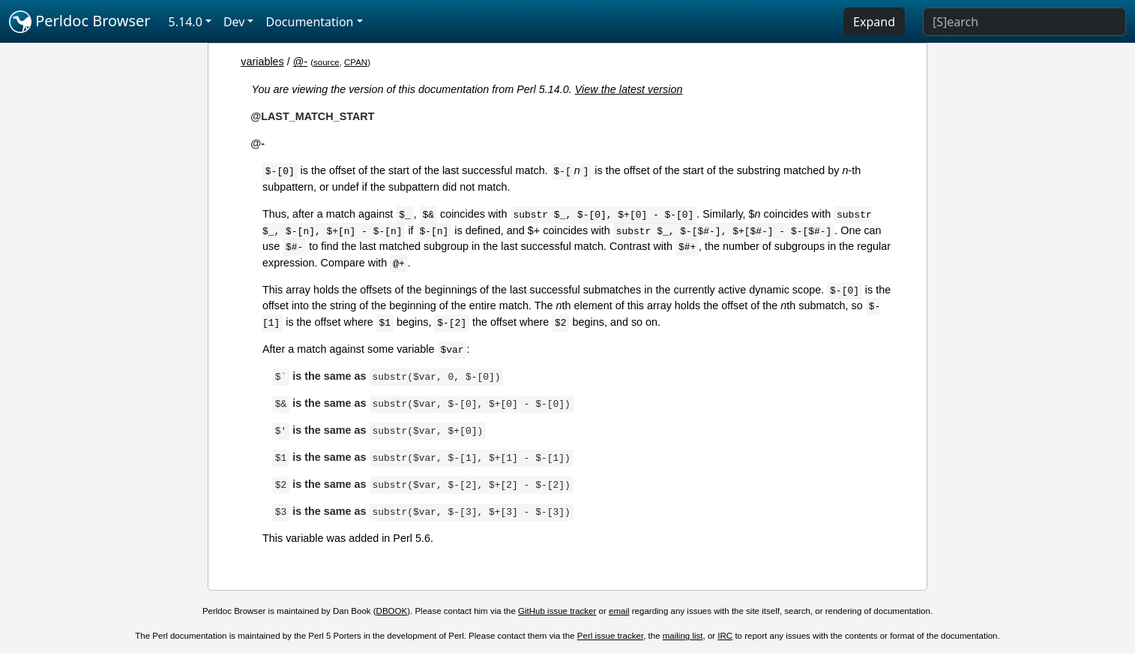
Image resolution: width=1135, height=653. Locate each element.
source (326, 62)
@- (300, 62)
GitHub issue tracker (557, 610)
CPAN (355, 62)
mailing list (683, 635)
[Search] (1024, 22)
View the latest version (629, 89)
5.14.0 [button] (185, 22)
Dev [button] (234, 22)
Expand (874, 22)
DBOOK (392, 610)
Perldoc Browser (80, 22)
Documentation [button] (309, 22)
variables (262, 62)
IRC (724, 635)
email (619, 610)
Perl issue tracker (610, 635)
